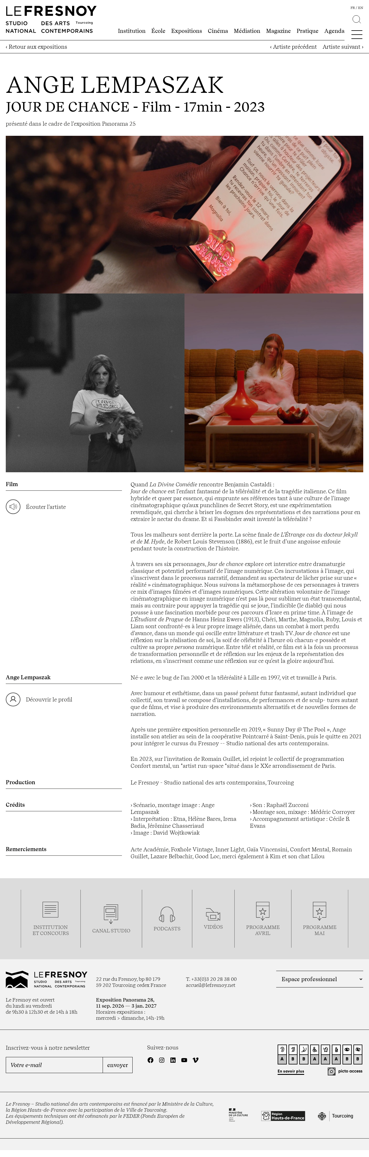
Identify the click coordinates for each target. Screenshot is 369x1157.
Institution (132, 30)
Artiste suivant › (343, 46)
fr (353, 8)
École (158, 30)
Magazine (278, 30)
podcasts (167, 928)
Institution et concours (51, 930)
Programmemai (319, 930)
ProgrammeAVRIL (263, 930)
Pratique (308, 30)
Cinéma (218, 30)
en (360, 8)
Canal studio (111, 931)
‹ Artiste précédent (293, 46)
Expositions (186, 30)
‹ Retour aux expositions (36, 46)
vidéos (213, 927)
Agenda (334, 30)
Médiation (247, 30)
